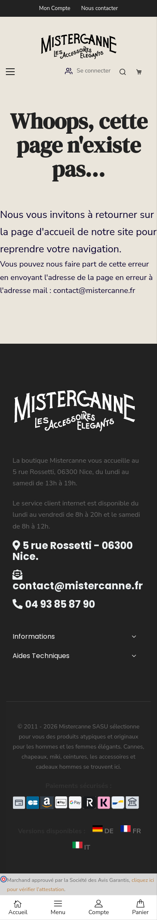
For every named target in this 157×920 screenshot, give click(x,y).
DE (101, 831)
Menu (58, 907)
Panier (140, 907)
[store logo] (78, 45)
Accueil (18, 907)
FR (128, 831)
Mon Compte (54, 8)
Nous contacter (99, 8)
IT (78, 847)
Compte (98, 907)
